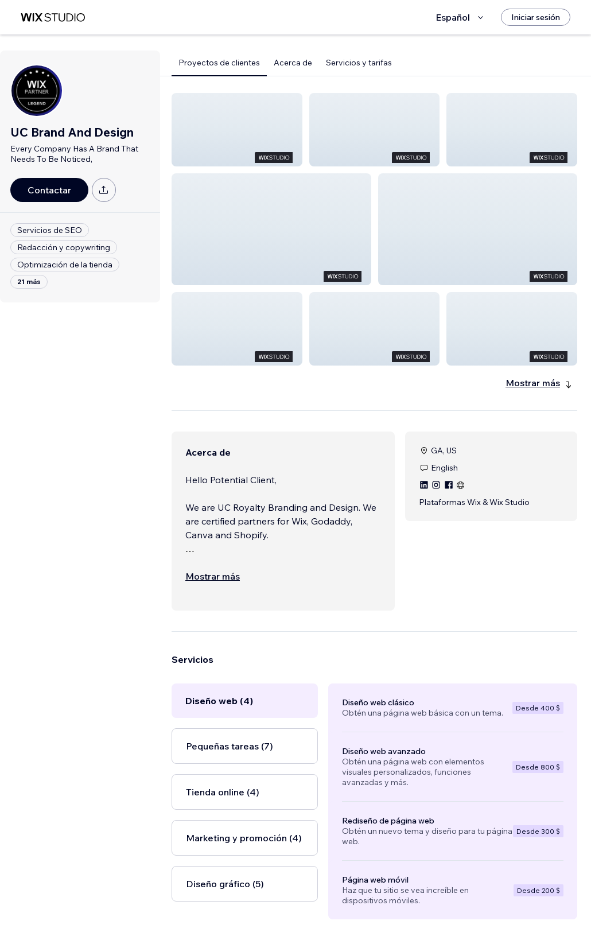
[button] (237, 129)
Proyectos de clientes (219, 62)
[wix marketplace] (53, 17)
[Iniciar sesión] (535, 17)
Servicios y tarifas (359, 62)
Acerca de (293, 62)
